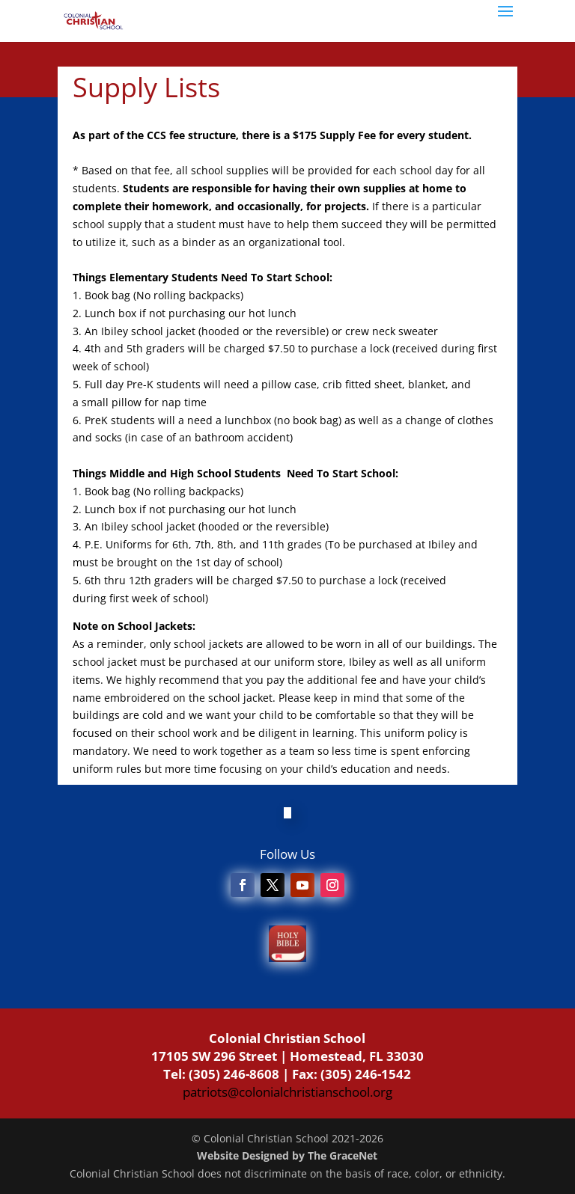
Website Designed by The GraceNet (287, 1155)
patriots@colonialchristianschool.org (287, 1091)
